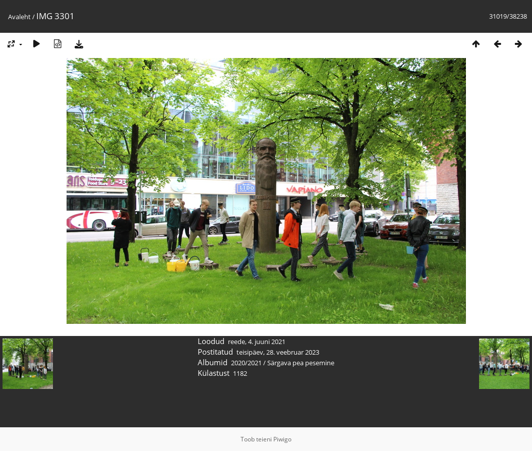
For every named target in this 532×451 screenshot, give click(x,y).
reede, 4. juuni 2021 (256, 341)
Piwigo (282, 439)
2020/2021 (246, 362)
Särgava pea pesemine (300, 362)
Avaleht (19, 16)
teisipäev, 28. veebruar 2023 (278, 352)
